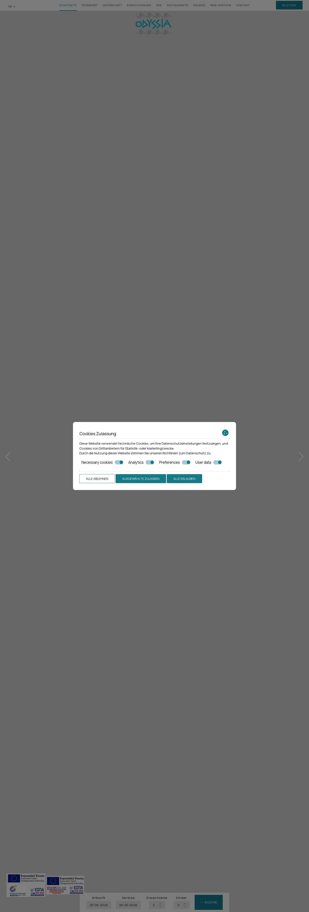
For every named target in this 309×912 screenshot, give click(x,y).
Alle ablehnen (97, 479)
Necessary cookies (102, 462)
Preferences (175, 462)
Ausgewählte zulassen (140, 479)
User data (208, 462)
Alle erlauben (184, 479)
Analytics (141, 462)
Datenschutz (196, 453)
